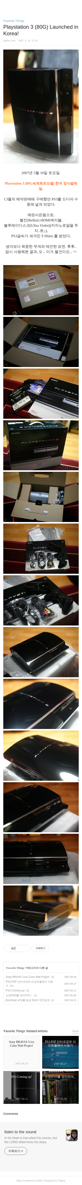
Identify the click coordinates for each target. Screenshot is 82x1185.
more (75, 1031)
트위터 (51, 1015)
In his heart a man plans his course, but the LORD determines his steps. (30, 1140)
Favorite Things (13, 21)
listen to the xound (20, 1132)
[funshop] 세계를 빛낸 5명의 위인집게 (28, 1000)
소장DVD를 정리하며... (19, 995)
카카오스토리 (41, 1015)
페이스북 (31, 1015)
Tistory (61, 1180)
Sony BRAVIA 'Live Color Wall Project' (28, 976)
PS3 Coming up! (15, 990)
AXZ (40, 1180)
